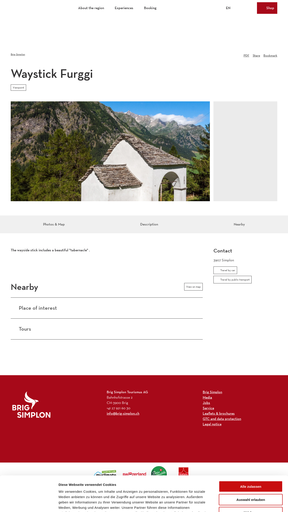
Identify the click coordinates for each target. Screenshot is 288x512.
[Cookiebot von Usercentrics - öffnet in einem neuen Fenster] (28, 503)
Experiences (124, 8)
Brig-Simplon (18, 54)
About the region (91, 8)
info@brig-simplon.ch (123, 413)
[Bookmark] (270, 54)
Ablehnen (250, 479)
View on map (193, 287)
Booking (150, 8)
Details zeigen (237, 503)
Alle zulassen (250, 453)
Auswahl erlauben (250, 466)
